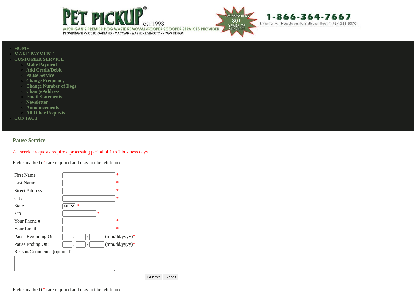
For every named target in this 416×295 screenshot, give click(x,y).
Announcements (42, 107)
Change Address (42, 91)
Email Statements (44, 96)
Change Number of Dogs (51, 85)
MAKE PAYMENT (34, 53)
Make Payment (41, 64)
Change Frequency (45, 80)
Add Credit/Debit (44, 69)
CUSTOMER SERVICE (39, 59)
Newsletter (37, 102)
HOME (21, 48)
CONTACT (26, 118)
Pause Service (40, 75)
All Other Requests (45, 112)
